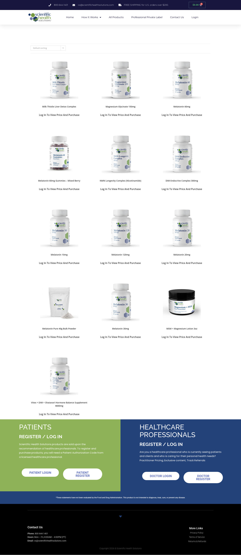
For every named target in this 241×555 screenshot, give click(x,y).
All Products (116, 17)
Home (70, 17)
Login (195, 17)
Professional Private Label (146, 17)
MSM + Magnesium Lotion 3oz (181, 328)
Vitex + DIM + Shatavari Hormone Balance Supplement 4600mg (59, 404)
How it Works (91, 17)
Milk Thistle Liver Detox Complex (59, 106)
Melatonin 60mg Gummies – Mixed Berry (59, 180)
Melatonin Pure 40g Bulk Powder (59, 328)
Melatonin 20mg (181, 254)
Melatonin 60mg (181, 106)
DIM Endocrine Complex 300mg (182, 180)
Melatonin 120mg (120, 254)
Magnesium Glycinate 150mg (120, 106)
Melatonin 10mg (59, 254)
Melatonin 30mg (120, 328)
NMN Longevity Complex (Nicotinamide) (120, 180)
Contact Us (177, 17)
